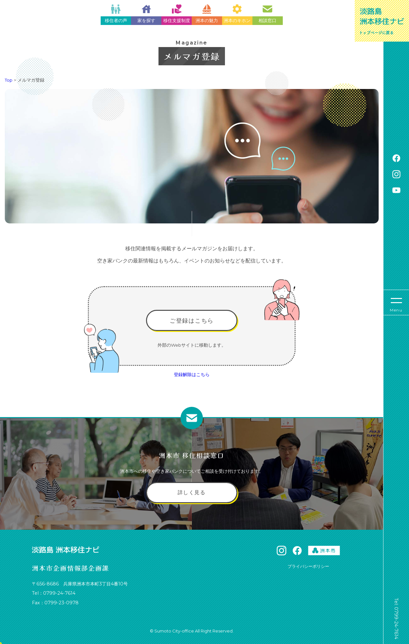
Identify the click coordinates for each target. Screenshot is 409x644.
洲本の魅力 (207, 13)
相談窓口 (267, 13)
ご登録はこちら (192, 320)
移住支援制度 (176, 13)
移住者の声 (116, 13)
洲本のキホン (237, 13)
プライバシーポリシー (308, 566)
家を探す (146, 13)
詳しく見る (192, 492)
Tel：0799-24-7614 (53, 593)
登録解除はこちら (192, 374)
